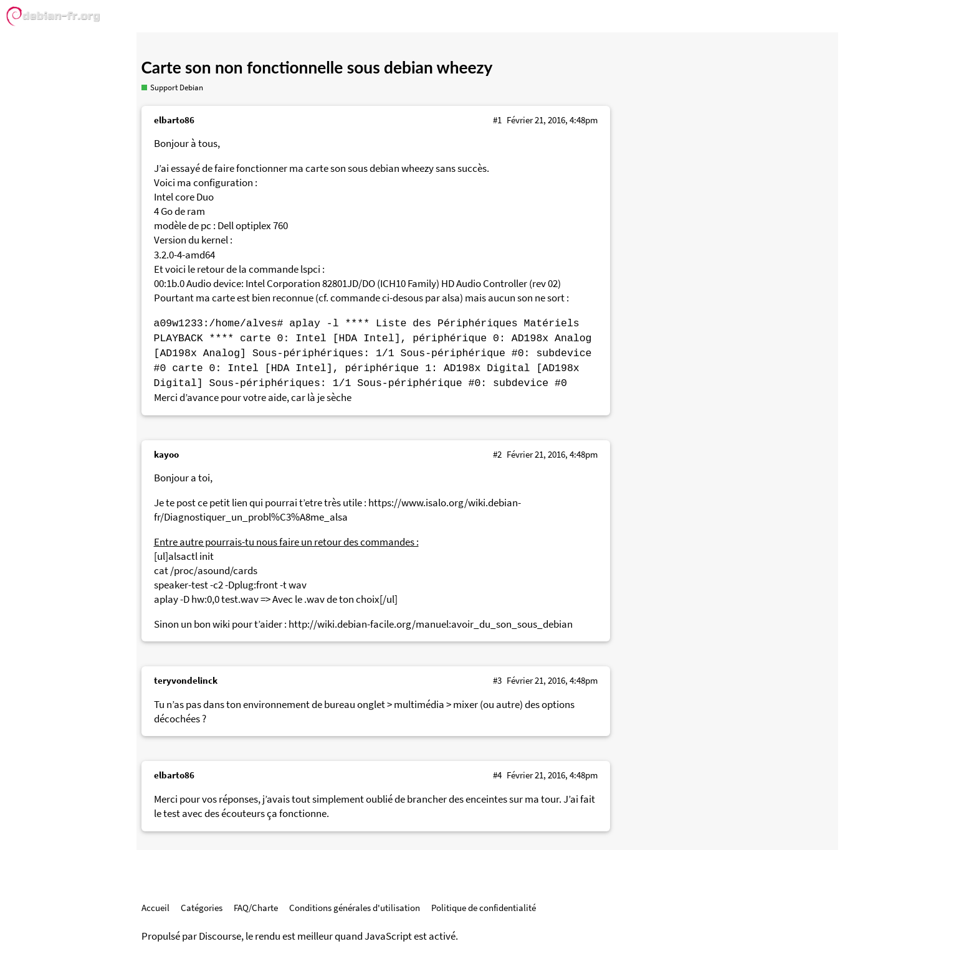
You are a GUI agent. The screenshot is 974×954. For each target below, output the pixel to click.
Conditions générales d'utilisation (354, 908)
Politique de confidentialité (483, 908)
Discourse (220, 936)
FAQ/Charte (256, 908)
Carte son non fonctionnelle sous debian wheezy (317, 67)
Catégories (201, 908)
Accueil (155, 908)
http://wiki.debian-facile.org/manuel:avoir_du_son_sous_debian (431, 624)
